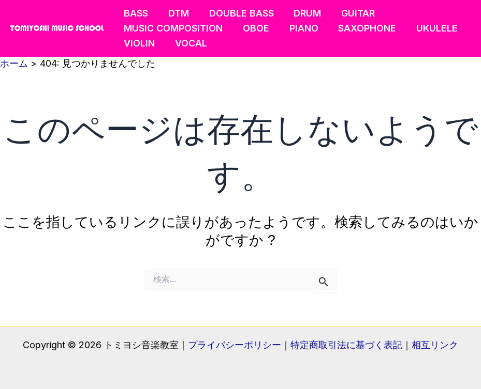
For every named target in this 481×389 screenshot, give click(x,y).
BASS (135, 13)
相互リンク (435, 344)
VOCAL (189, 43)
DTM (176, 13)
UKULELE (430, 28)
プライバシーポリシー (234, 344)
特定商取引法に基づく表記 (346, 344)
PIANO (300, 28)
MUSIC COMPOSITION (172, 28)
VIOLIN (138, 43)
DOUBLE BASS (238, 13)
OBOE (254, 28)
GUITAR (352, 13)
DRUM (302, 13)
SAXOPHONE (362, 28)
